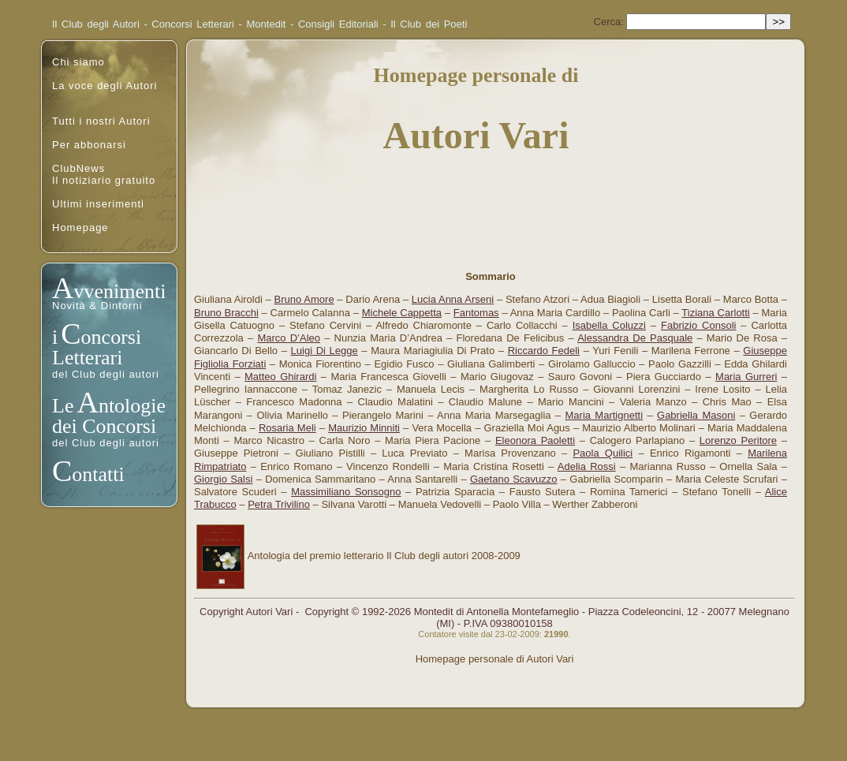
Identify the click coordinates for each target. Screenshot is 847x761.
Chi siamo (78, 62)
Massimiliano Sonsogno (346, 492)
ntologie (132, 405)
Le (62, 405)
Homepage (80, 227)
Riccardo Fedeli (544, 350)
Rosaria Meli (287, 428)
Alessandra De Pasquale (634, 338)
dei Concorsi (104, 426)
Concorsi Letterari (192, 24)
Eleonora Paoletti (535, 440)
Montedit (266, 24)
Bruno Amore (304, 299)
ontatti (98, 474)
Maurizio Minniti (364, 428)
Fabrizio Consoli (698, 325)
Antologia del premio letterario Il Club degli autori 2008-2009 (384, 555)
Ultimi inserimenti (98, 204)
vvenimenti (119, 291)
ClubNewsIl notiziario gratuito (103, 174)
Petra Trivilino (279, 504)
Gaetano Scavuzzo (514, 479)
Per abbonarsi (89, 145)
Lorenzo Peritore (738, 440)
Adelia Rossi (587, 466)
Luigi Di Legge (324, 350)
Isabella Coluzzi (609, 325)
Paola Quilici (602, 453)
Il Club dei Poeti (428, 24)
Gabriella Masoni (696, 415)
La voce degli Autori (104, 85)
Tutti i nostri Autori (101, 121)
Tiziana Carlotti (715, 313)
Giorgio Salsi (223, 479)
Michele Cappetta (402, 313)
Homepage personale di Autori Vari (495, 659)
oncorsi (111, 337)
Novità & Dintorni (97, 305)
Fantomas (476, 313)
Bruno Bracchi (226, 313)
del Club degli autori (105, 374)
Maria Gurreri (746, 376)
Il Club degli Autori (96, 24)
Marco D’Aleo (288, 338)
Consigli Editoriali (338, 24)
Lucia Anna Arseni (453, 299)
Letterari (87, 357)
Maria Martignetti (604, 415)
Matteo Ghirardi (280, 376)
